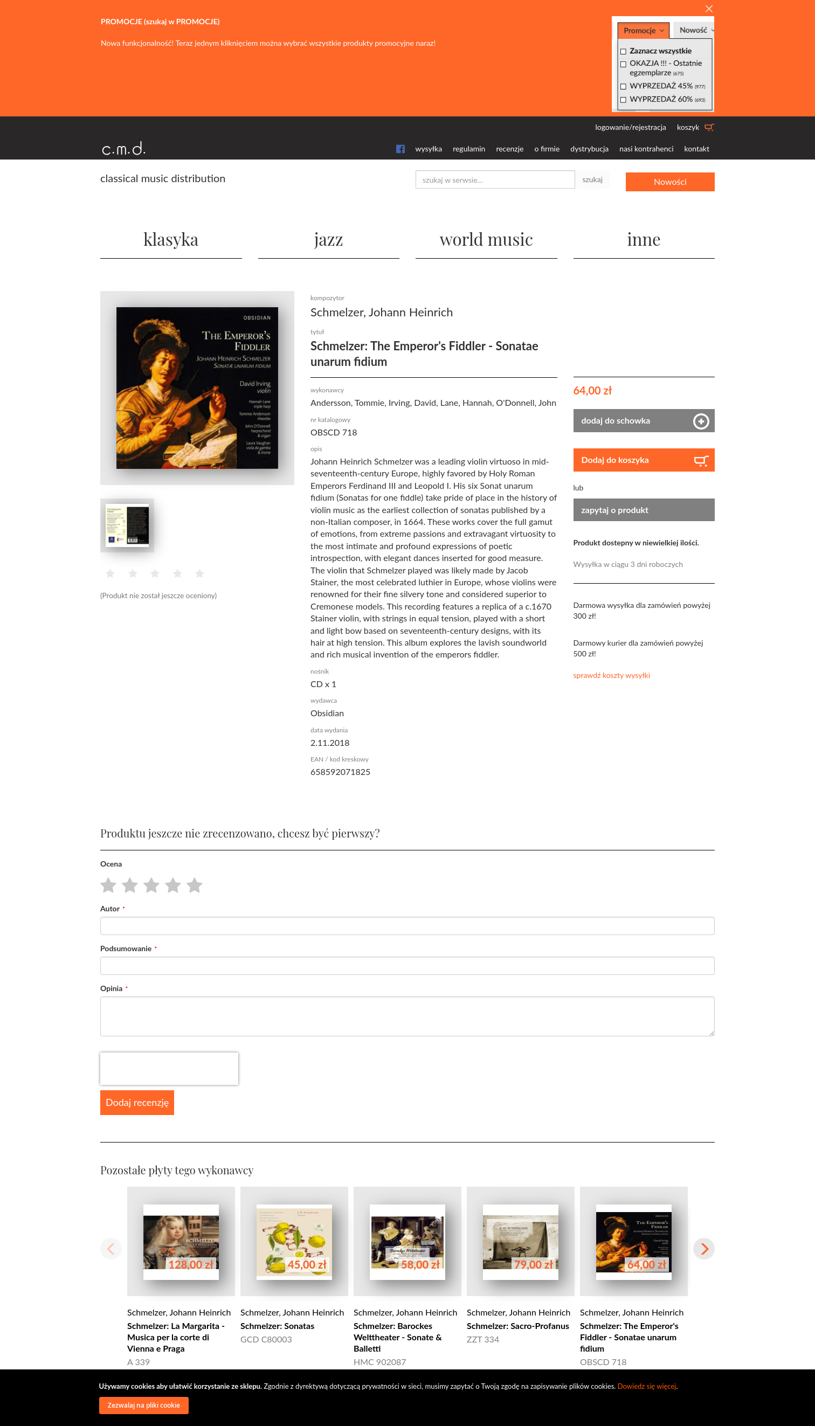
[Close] (708, 9)
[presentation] (169, 1069)
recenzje (509, 148)
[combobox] (495, 179)
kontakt (697, 148)
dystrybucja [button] (589, 148)
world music (486, 236)
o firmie (547, 148)
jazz (328, 236)
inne (644, 236)
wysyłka (429, 148)
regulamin (469, 148)
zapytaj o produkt (615, 509)
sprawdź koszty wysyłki (612, 675)
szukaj (592, 179)
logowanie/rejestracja (630, 126)
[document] (409, 1398)
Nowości (670, 179)
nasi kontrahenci (646, 148)
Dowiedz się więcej (647, 1386)
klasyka (171, 236)
